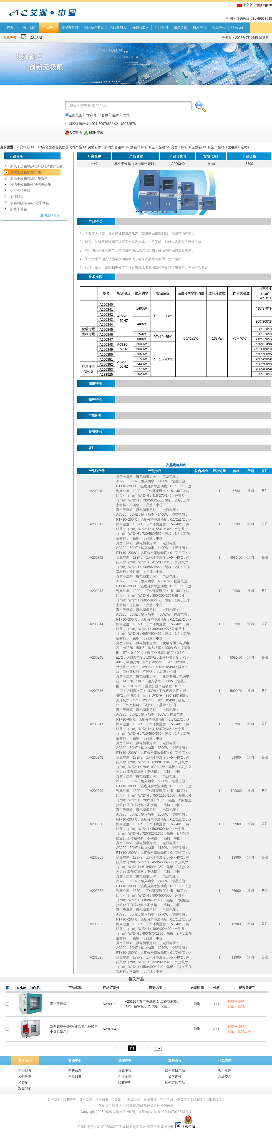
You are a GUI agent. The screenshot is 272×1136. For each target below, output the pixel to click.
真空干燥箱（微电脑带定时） (229, 147)
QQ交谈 (73, 132)
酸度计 (117, 1106)
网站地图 (167, 1127)
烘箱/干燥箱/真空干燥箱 (147, 147)
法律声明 (125, 1060)
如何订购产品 (175, 1083)
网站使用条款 (136, 1127)
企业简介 (25, 1070)
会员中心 (218, 27)
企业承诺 (125, 1077)
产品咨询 (161, 27)
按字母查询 (69, 27)
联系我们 (238, 27)
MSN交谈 (93, 132)
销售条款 (75, 1070)
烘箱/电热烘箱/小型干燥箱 (29, 203)
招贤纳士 (25, 1083)
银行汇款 (224, 1070)
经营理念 (25, 1077)
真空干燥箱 (58, 1004)
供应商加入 (118, 27)
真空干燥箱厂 (238, 1006)
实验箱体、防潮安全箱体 (106, 147)
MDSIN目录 (216, 1100)
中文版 (248, 5)
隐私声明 (153, 1127)
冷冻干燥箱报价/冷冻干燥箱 (30, 185)
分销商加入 (140, 27)
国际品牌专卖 (94, 27)
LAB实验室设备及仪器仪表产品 (59, 147)
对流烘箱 (17, 197)
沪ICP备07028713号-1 (174, 1112)
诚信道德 (180, 27)
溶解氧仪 (143, 1106)
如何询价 (175, 1077)
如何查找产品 (175, 1070)
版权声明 (125, 1083)
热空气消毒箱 (20, 191)
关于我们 (29, 27)
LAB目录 (199, 1100)
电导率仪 (129, 1106)
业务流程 (175, 1060)
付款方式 (224, 1060)
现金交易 (224, 1077)
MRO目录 (182, 1100)
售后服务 (75, 1077)
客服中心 (75, 1060)
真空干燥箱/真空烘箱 (186, 147)
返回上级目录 (50, 215)
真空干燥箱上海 (239, 1031)
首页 (10, 27)
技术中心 (199, 27)
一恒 (94, 164)
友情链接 (150, 1100)
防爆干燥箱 (18, 209)
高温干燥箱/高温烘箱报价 (29, 178)
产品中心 (49, 27)
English (266, 5)
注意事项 (125, 1070)
